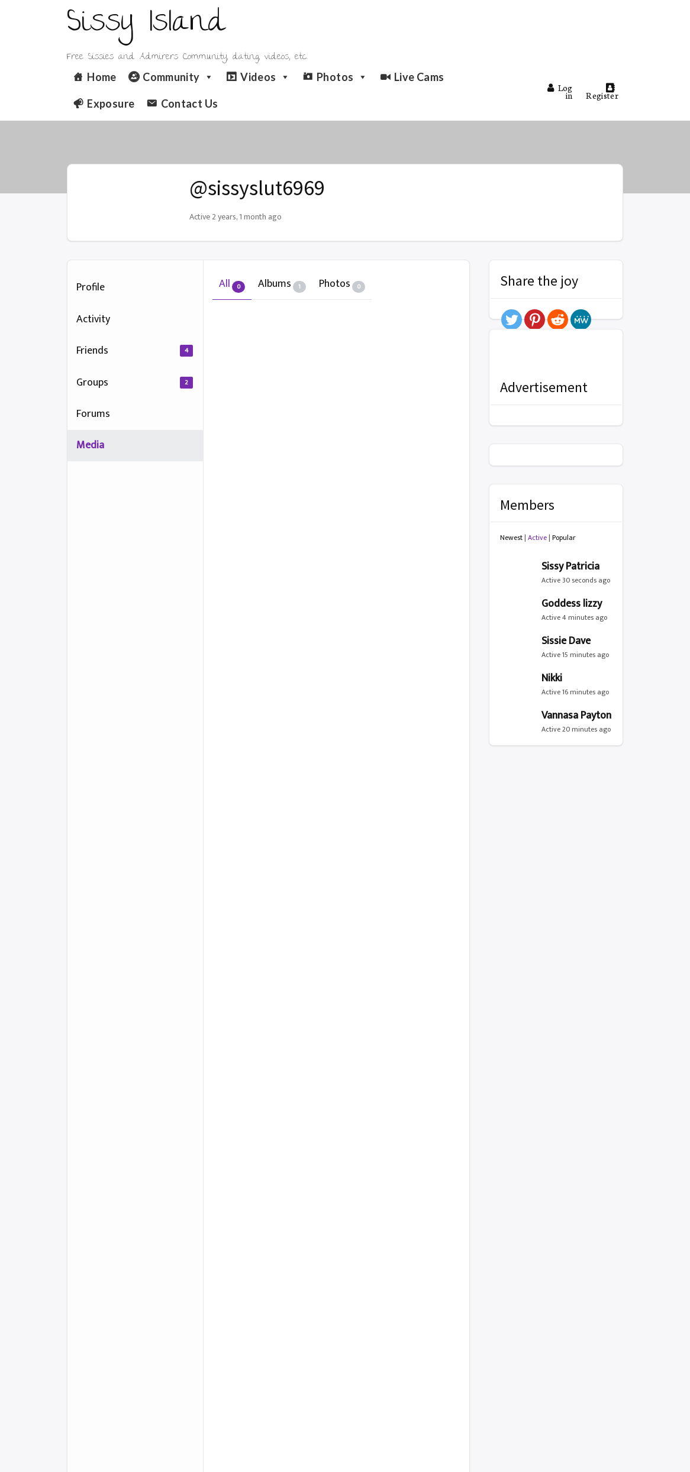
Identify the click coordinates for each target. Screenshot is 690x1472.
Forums (93, 414)
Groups (134, 383)
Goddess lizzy (571, 604)
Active (537, 537)
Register (602, 92)
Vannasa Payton (576, 715)
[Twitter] (511, 319)
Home (101, 76)
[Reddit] (557, 319)
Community (178, 76)
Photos (342, 76)
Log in (559, 91)
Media (90, 445)
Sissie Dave (566, 641)
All (232, 284)
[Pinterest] (534, 319)
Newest (511, 537)
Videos (265, 76)
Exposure (110, 103)
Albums (282, 284)
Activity (93, 319)
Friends (134, 351)
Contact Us (189, 103)
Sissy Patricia (570, 566)
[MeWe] (580, 319)
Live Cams (419, 76)
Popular (564, 537)
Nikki (551, 678)
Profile (90, 287)
